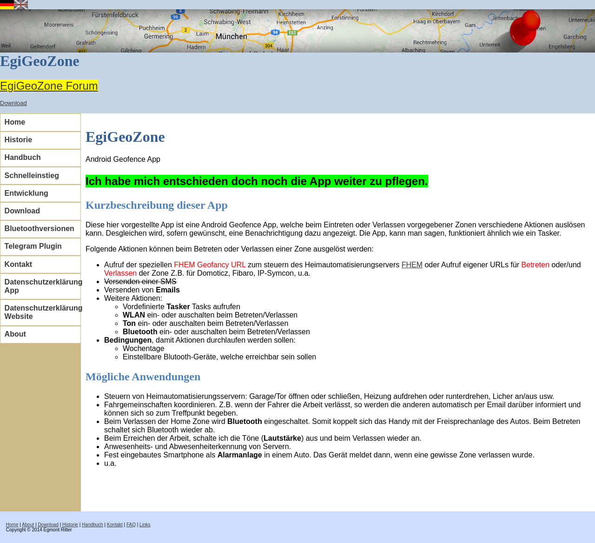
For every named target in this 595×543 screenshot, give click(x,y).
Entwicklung (26, 193)
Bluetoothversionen (39, 228)
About (15, 334)
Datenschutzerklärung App (42, 286)
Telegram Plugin (33, 246)
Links (144, 524)
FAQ (131, 524)
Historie (19, 140)
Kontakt (19, 264)
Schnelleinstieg (32, 175)
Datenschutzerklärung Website (42, 312)
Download (13, 102)
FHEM (412, 265)
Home (15, 122)
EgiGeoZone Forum (49, 85)
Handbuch (23, 157)
